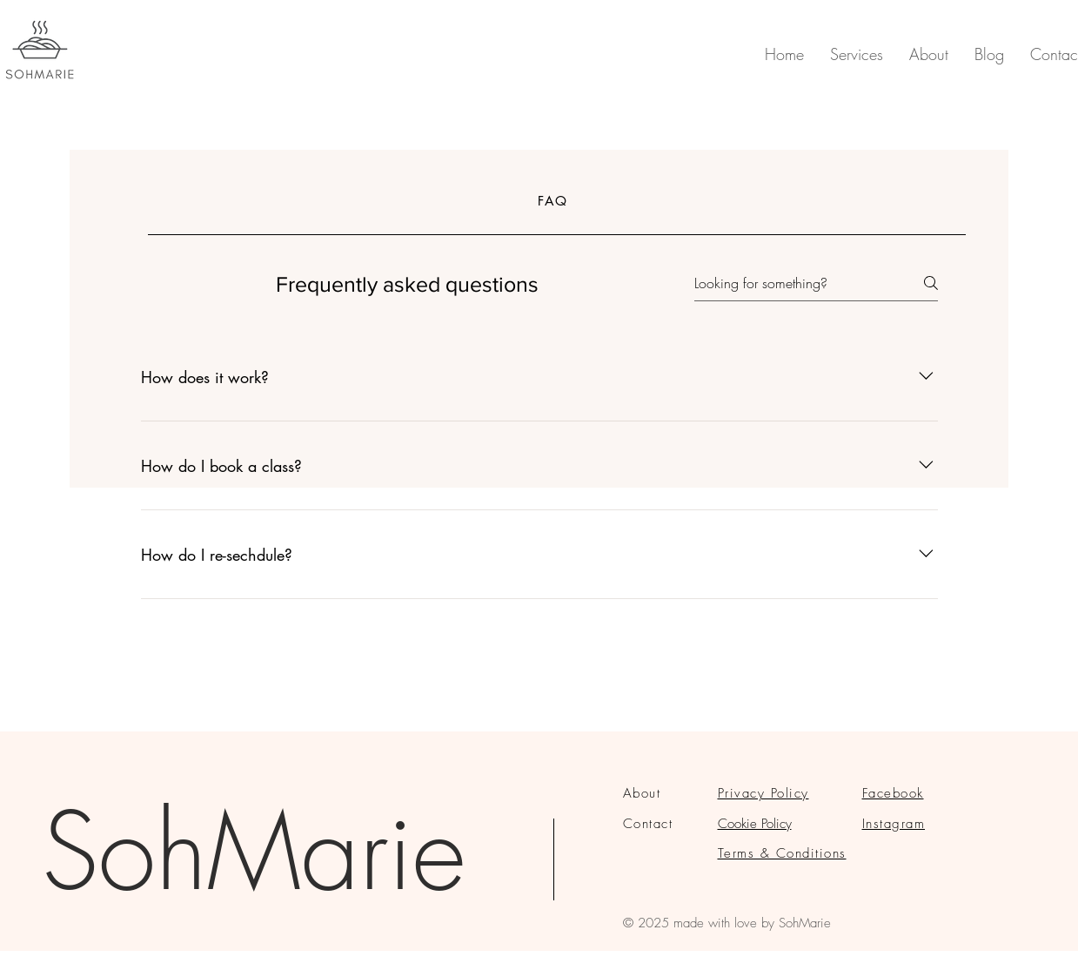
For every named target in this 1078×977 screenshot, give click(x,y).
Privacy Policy (763, 793)
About (642, 793)
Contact (648, 823)
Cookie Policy (755, 823)
